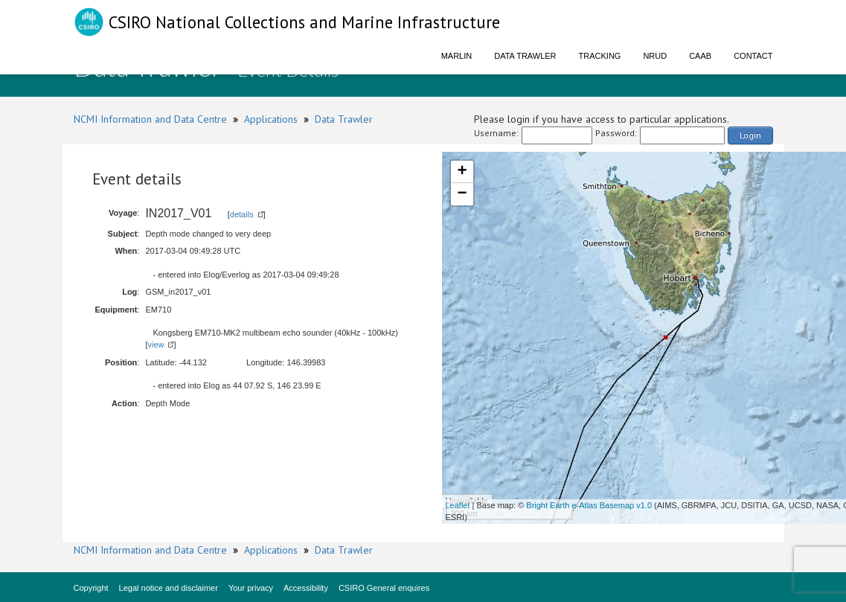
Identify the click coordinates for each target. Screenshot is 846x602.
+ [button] (462, 172)
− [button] (462, 194)
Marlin (456, 55)
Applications (271, 119)
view (155, 344)
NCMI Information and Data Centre (150, 119)
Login (750, 135)
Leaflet (458, 505)
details (242, 214)
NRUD (655, 55)
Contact (753, 55)
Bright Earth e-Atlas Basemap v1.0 (589, 505)
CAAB (700, 55)
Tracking (600, 55)
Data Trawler (525, 55)
